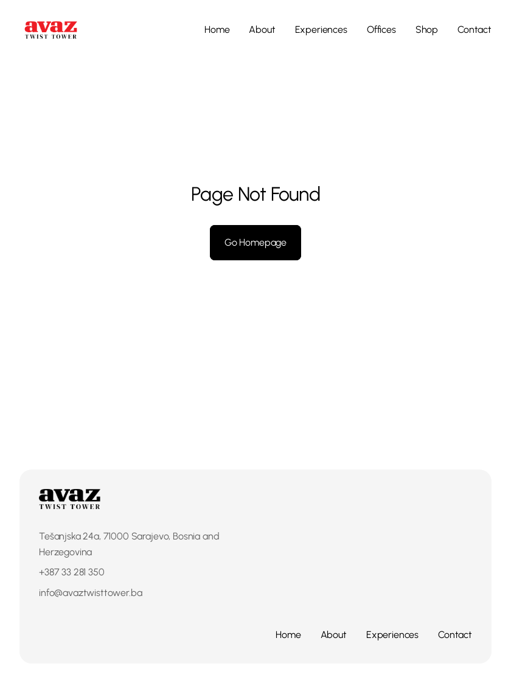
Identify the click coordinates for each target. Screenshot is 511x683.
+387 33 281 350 (72, 572)
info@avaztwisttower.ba (90, 592)
